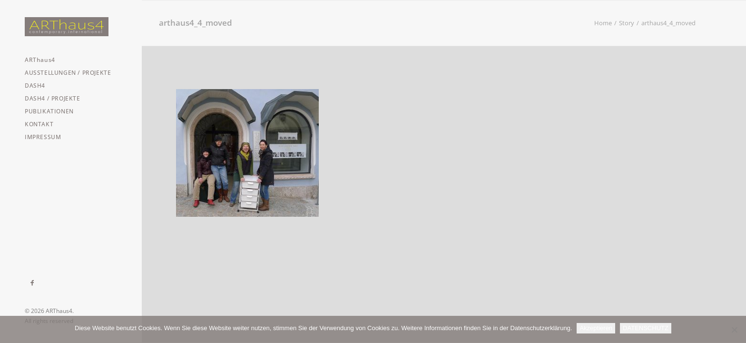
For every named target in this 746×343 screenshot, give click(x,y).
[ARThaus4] (70, 26)
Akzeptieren (595, 328)
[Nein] (734, 329)
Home (603, 23)
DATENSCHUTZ (645, 328)
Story (626, 23)
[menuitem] (32, 283)
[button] (32, 283)
